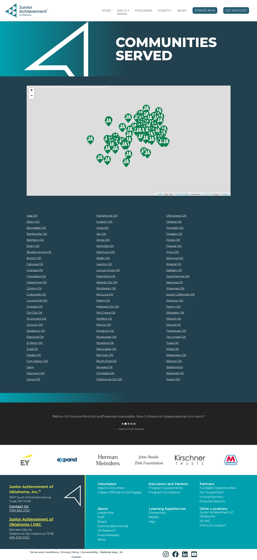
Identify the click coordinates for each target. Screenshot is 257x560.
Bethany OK (35, 240)
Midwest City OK (107, 306)
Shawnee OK (175, 288)
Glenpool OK (36, 373)
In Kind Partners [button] (211, 497)
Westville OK (175, 373)
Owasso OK (174, 234)
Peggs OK (173, 240)
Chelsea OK (35, 270)
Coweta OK (35, 306)
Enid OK (32, 349)
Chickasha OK (36, 276)
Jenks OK (103, 240)
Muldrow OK (105, 331)
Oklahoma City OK (109, 379)
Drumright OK (36, 318)
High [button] (152, 521)
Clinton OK (34, 288)
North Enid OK (106, 361)
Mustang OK (105, 343)
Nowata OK (104, 367)
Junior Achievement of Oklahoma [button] (216, 514)
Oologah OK (175, 228)
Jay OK (101, 234)
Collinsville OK (36, 294)
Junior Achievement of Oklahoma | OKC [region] (31, 522)
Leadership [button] (106, 512)
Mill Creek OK (106, 312)
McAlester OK (106, 288)
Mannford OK (105, 276)
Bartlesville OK (37, 234)
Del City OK (34, 312)
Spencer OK (174, 300)
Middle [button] (154, 517)
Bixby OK (33, 246)
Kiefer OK (103, 258)
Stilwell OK (173, 318)
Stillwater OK (175, 312)
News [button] (102, 539)
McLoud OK (104, 294)
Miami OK (103, 300)
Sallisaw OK (174, 270)
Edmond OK (35, 337)
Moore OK (103, 324)
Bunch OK (34, 258)
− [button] (31, 96)
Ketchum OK (105, 252)
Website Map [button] (108, 552)
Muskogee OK (106, 337)
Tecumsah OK (176, 337)
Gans (30, 367)
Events (164, 10)
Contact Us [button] (18, 506)
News (182, 10)
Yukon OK (173, 379)
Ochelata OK (105, 373)
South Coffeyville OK (180, 294)
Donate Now (205, 10)
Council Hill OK (37, 300)
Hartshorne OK (107, 215)
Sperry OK (173, 306)
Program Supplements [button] (166, 488)
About (122, 10)
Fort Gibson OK (37, 361)
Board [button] (102, 521)
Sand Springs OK (177, 276)
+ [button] (31, 90)
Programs (143, 10)
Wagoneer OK (176, 355)
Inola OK (102, 228)
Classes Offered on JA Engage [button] (119, 492)
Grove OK (33, 379)
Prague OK (173, 246)
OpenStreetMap (182, 194)
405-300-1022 (19, 537)
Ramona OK (174, 258)
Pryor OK (172, 252)
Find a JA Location (213, 525)
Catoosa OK (35, 264)
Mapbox (225, 194)
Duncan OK (35, 324)
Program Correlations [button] (164, 492)
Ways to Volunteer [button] (111, 488)
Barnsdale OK (36, 228)
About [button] (103, 508)
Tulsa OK (172, 343)
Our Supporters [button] (211, 492)
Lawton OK (104, 264)
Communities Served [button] (113, 526)
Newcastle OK (106, 349)
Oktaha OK (174, 221)
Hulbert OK (104, 221)
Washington (174, 367)
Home (106, 10)
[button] (128, 10)
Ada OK (32, 215)
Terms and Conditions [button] (44, 552)
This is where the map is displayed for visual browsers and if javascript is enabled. (128, 140)
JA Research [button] (107, 530)
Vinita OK (172, 349)
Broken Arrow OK (39, 252)
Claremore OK (37, 282)
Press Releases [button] (108, 535)
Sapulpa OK (174, 282)
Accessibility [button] (90, 552)
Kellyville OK (105, 246)
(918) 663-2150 (19, 510)
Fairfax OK (34, 355)
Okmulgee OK (176, 215)
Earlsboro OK (36, 331)
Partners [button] (207, 484)
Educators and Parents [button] (168, 484)
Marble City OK (106, 282)
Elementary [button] (157, 512)
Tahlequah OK (176, 331)
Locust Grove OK (108, 270)
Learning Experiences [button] (167, 508)
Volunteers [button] (107, 484)
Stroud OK (173, 324)
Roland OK (173, 264)
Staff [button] (101, 517)
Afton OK (33, 221)
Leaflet (160, 194)
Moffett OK (104, 318)
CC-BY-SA (206, 194)
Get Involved (236, 10)
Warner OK (174, 361)
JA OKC (205, 521)
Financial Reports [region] (212, 501)
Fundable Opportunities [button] (218, 488)
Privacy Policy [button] (70, 552)
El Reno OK (35, 343)
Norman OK (104, 355)
